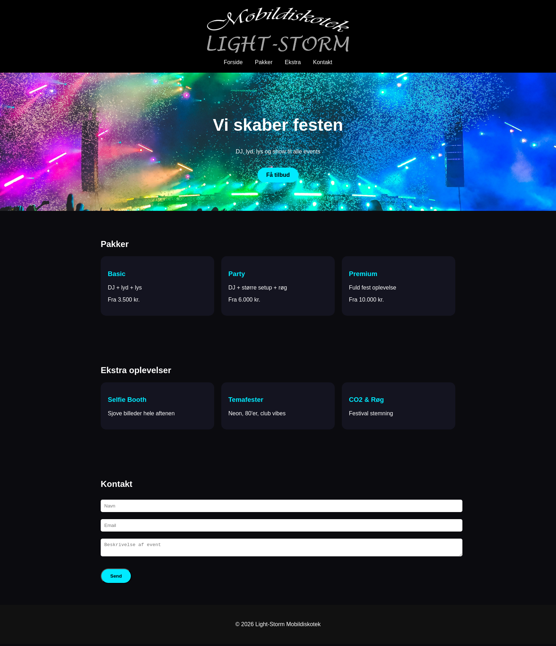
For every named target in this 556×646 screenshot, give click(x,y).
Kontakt (322, 62)
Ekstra (293, 62)
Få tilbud (278, 175)
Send (116, 578)
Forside (233, 62)
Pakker (264, 62)
